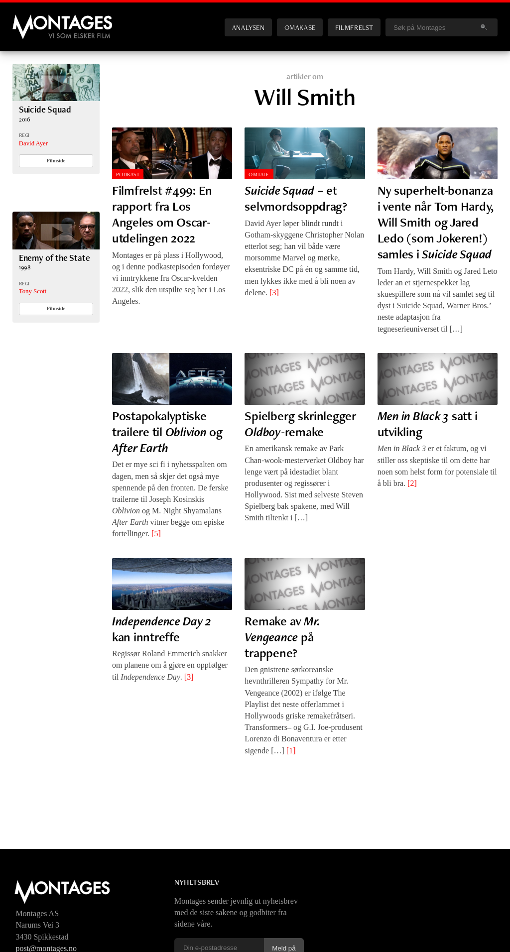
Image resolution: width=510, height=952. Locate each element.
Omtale (259, 174)
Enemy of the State (54, 257)
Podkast (127, 174)
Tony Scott (33, 291)
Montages (28, 19)
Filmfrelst (354, 27)
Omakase (300, 27)
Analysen (248, 27)
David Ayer (33, 143)
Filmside (56, 160)
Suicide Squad (45, 109)
